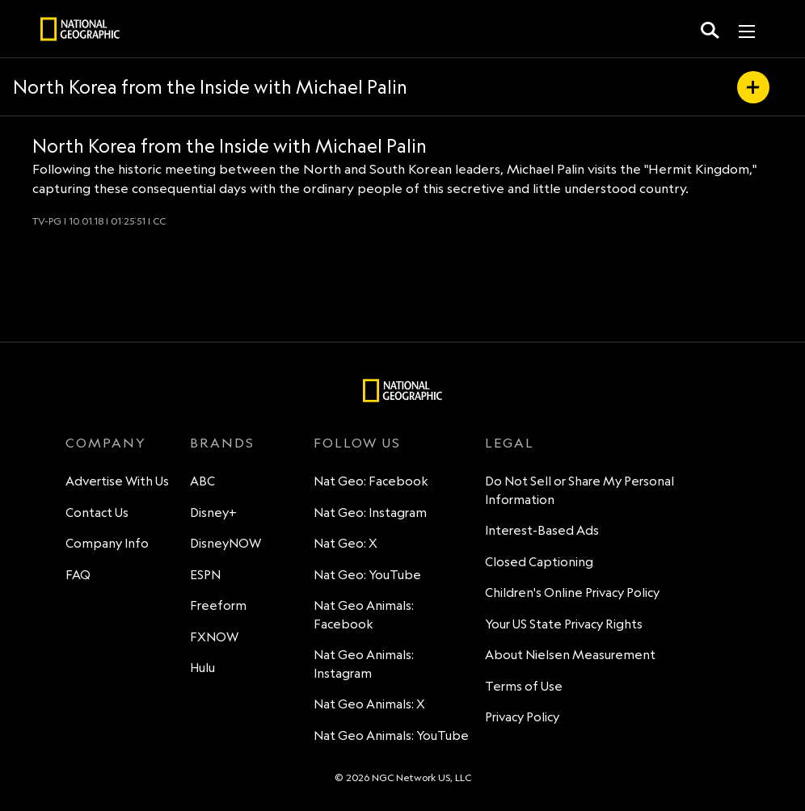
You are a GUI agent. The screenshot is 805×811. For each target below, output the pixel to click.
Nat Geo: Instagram (370, 512)
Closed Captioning (539, 561)
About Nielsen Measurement (570, 654)
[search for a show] (710, 29)
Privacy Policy (522, 717)
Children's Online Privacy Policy (572, 592)
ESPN (205, 574)
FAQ (78, 574)
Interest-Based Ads (542, 530)
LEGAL (509, 442)
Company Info (107, 543)
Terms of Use (524, 686)
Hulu (202, 667)
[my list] (753, 87)
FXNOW (214, 637)
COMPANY (105, 442)
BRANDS (222, 442)
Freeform (218, 605)
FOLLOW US (357, 442)
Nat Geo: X (345, 543)
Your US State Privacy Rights (564, 624)
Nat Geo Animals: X (369, 704)
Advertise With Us (117, 481)
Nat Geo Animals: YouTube (391, 735)
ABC (202, 481)
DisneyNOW (225, 543)
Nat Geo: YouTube (367, 574)
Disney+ (213, 512)
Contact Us (97, 512)
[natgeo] (80, 31)
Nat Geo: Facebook (371, 481)
